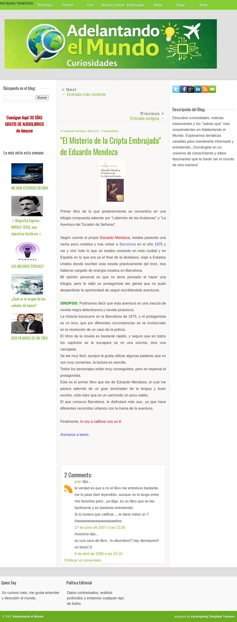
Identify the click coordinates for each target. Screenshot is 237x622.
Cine (90, 5)
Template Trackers (222, 616)
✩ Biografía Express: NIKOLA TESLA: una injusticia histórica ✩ (26, 227)
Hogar (181, 5)
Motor (158, 5)
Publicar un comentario (83, 560)
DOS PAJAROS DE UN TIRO (29, 338)
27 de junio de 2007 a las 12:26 (100, 527)
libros (91, 131)
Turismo (67, 5)
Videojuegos (136, 5)
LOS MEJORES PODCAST (27, 266)
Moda (204, 5)
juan (78, 481)
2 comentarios (109, 131)
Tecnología (45, 5)
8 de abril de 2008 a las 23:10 (98, 554)
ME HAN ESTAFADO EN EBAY (29, 188)
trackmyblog (199, 616)
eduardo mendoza (75, 131)
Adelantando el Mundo (28, 616)
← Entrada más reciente (84, 94)
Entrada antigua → (147, 118)
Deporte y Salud (113, 5)
